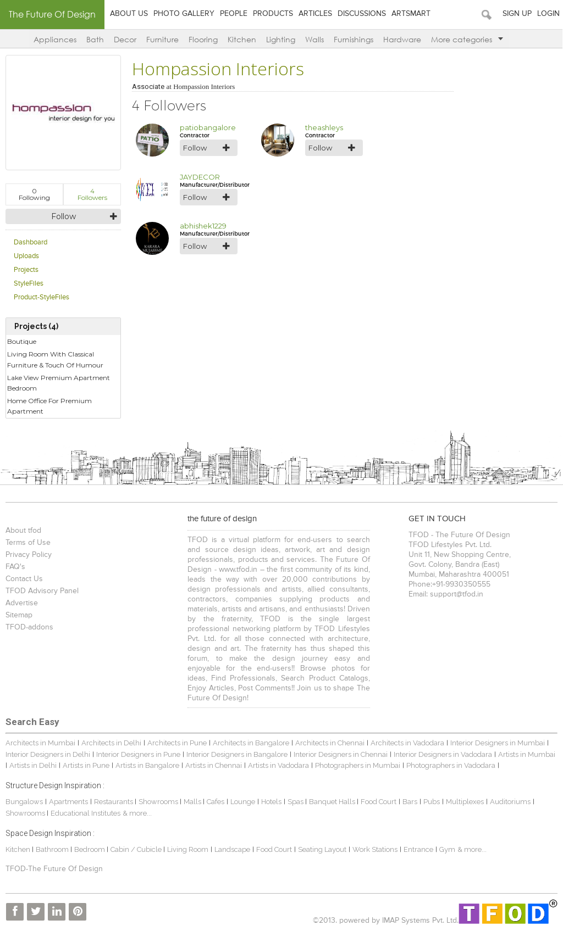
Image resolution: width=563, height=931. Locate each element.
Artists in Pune (86, 765)
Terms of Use (28, 543)
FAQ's (15, 567)
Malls (193, 802)
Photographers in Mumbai (357, 765)
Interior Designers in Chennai (341, 754)
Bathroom (53, 849)
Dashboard (30, 242)
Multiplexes (465, 802)
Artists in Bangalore (147, 765)
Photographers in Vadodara (450, 765)
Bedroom (90, 849)
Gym (447, 849)
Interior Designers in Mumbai (497, 743)
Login (549, 14)
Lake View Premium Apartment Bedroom (58, 382)
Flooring (203, 39)
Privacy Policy (28, 555)
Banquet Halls (333, 802)
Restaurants (114, 802)
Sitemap (18, 615)
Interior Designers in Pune (138, 754)
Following (34, 194)
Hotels (271, 802)
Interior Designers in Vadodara (443, 754)
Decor (125, 39)
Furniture (162, 39)
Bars (409, 802)
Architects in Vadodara (407, 743)
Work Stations (375, 849)
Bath (95, 39)
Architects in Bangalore (251, 743)
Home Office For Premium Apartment (49, 406)
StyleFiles (28, 283)
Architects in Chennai (330, 743)
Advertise (21, 603)
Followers (92, 194)
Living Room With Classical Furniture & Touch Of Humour (55, 359)
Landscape (232, 849)
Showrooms (159, 802)
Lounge (242, 802)
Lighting (280, 39)
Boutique (21, 341)
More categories (467, 39)
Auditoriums (510, 802)
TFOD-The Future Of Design (54, 869)
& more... (137, 813)
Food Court (378, 802)
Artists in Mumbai (526, 754)
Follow (63, 216)
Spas (296, 802)
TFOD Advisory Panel (42, 591)
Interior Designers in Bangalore (237, 754)
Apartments (68, 802)
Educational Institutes (85, 813)
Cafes (215, 802)
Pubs (431, 802)
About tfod (23, 530)
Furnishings (353, 39)
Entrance (418, 849)
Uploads (26, 256)
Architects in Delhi (111, 743)
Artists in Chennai (213, 765)
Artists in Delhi (33, 765)
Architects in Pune (177, 743)
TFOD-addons (29, 627)
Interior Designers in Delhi (47, 754)
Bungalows (24, 802)
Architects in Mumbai (40, 743)
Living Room (187, 849)
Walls (314, 39)
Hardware (402, 39)
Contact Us (24, 579)
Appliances (55, 39)
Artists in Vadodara (278, 765)
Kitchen (242, 39)
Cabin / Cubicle (137, 849)
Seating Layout (322, 849)
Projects (26, 270)
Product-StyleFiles (41, 297)
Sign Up (517, 14)
